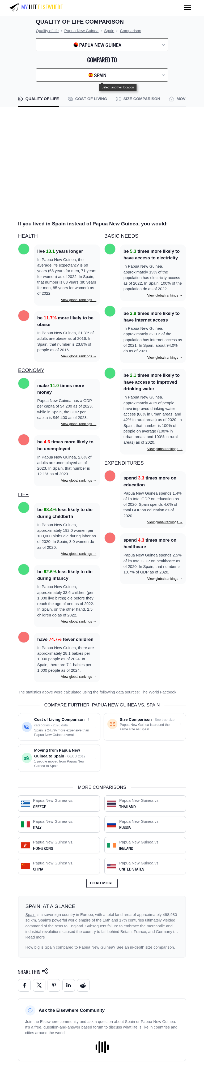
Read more (35, 937)
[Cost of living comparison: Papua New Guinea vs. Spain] (59, 727)
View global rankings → (78, 300)
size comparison (159, 947)
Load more (102, 883)
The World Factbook (158, 692)
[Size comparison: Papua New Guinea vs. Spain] (145, 727)
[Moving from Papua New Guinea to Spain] (59, 758)
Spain (31, 914)
